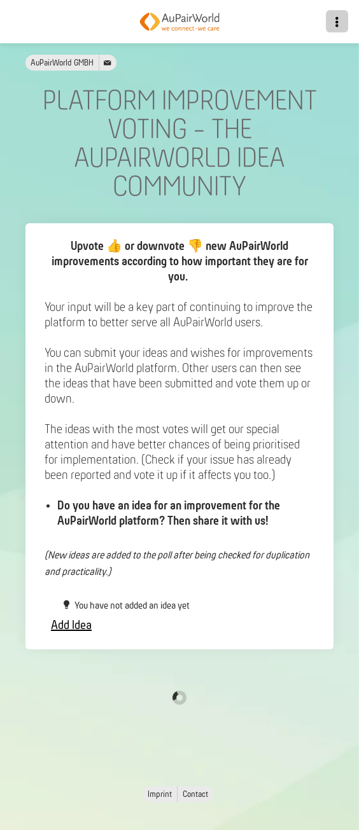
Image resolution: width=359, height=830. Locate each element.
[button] (337, 21)
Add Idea (71, 625)
